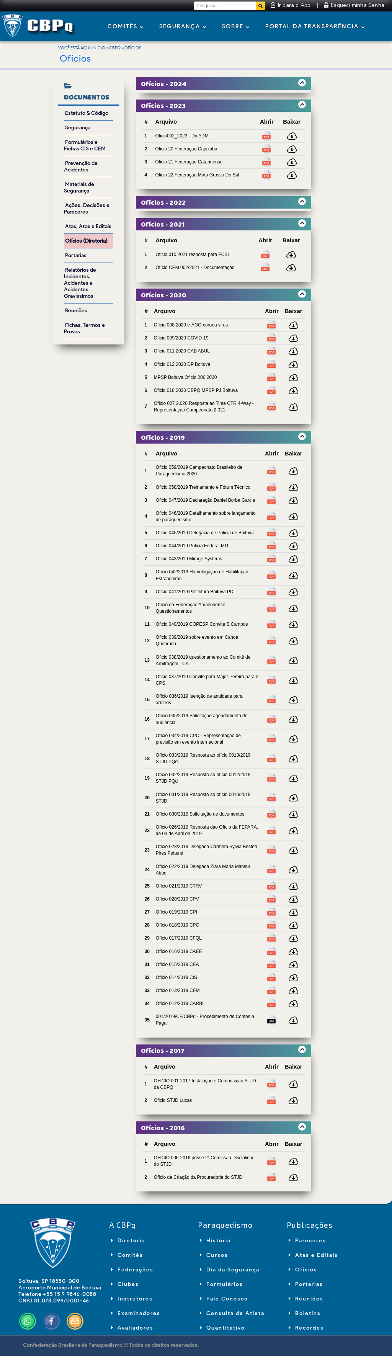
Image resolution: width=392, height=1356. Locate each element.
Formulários (221, 1284)
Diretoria (128, 1240)
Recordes (306, 1328)
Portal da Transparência (315, 27)
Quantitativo (222, 1328)
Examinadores (135, 1313)
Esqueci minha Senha (354, 5)
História (215, 1240)
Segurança (183, 27)
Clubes (125, 1284)
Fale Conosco (224, 1299)
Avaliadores (132, 1328)
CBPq (115, 48)
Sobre (236, 27)
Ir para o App (291, 5)
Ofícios (303, 1269)
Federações (132, 1269)
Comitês (126, 27)
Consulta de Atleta (232, 1313)
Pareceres (307, 1240)
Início (98, 48)
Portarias (306, 1284)
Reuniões (306, 1299)
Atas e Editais (313, 1255)
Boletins (305, 1313)
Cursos (214, 1255)
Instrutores (132, 1299)
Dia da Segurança (230, 1269)
